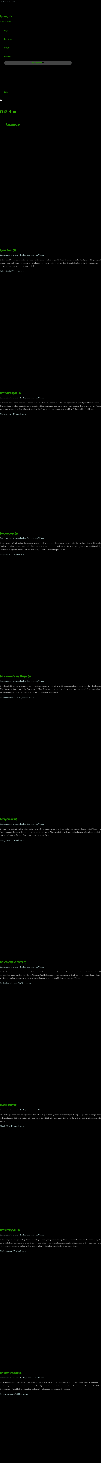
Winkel (6, 48)
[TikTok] (10, 112)
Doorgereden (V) (8, 819)
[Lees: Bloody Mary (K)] (31, 1099)
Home (6, 31)
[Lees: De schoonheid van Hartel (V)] (31, 671)
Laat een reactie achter (9, 255)
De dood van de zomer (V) (13, 962)
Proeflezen (8, 39)
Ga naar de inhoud (7, 1)
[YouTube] (14, 112)
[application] (12, 56)
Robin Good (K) (8, 250)
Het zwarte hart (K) (10, 393)
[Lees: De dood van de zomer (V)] (46, 956)
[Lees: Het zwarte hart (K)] (36, 387)
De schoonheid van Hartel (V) (15, 676)
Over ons (9, 56)
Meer (6, 92)
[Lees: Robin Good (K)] (36, 244)
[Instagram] (5, 112)
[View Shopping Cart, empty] (2, 106)
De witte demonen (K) (11, 1373)
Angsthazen (6, 16)
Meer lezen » (12, 271)
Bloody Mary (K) (8, 1105)
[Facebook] (1, 112)
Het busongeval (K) (10, 1230)
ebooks (22, 255)
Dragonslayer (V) (9, 533)
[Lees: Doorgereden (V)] (41, 813)
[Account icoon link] (1, 100)
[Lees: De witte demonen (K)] (31, 1367)
